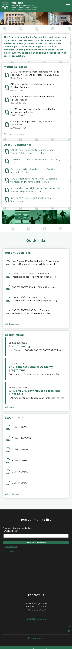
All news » (10, 407)
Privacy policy (36, 638)
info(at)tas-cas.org (36, 619)
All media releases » (14, 134)
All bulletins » (12, 494)
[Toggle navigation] (67, 6)
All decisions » (12, 324)
